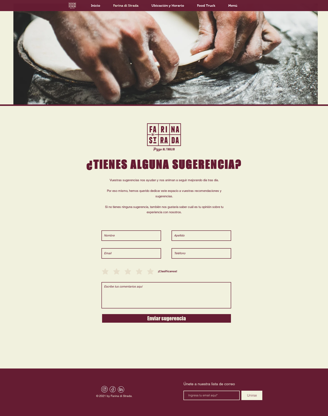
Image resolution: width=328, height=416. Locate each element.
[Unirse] (251, 395)
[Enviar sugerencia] (166, 318)
